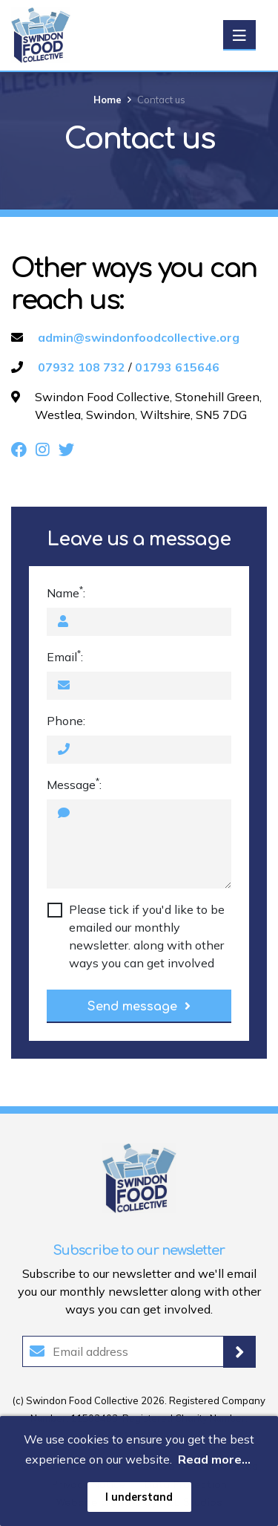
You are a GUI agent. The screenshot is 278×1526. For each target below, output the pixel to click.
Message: (74, 784)
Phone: (66, 720)
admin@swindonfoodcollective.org (138, 337)
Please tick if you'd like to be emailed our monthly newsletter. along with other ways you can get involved (147, 936)
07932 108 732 (81, 367)
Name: (66, 592)
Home (107, 99)
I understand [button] (139, 1497)
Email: (65, 656)
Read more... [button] (214, 1459)
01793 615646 (177, 367)
